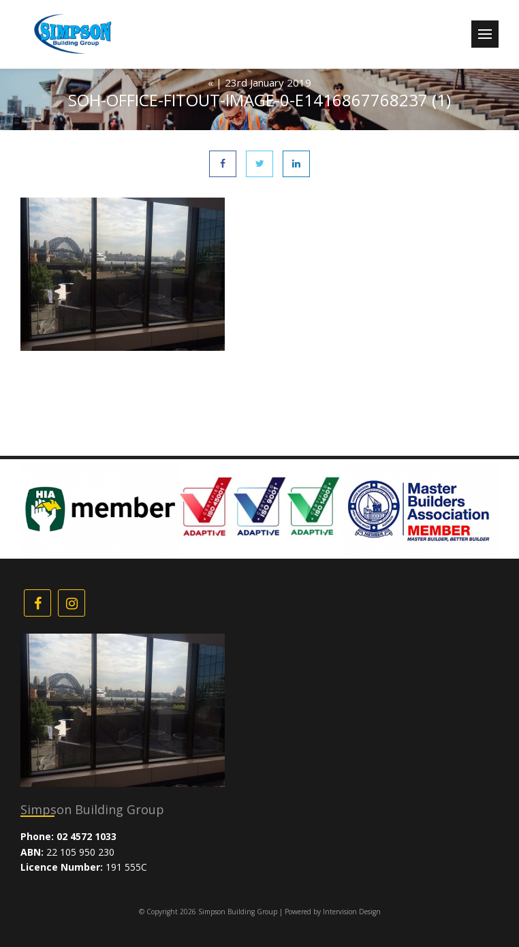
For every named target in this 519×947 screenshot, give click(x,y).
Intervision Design (352, 911)
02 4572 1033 (86, 836)
